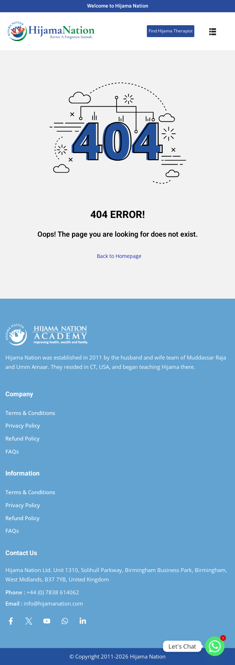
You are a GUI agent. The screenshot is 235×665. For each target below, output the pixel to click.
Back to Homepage (117, 256)
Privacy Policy (22, 425)
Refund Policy (22, 438)
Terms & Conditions (30, 412)
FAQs (12, 451)
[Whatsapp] (215, 646)
